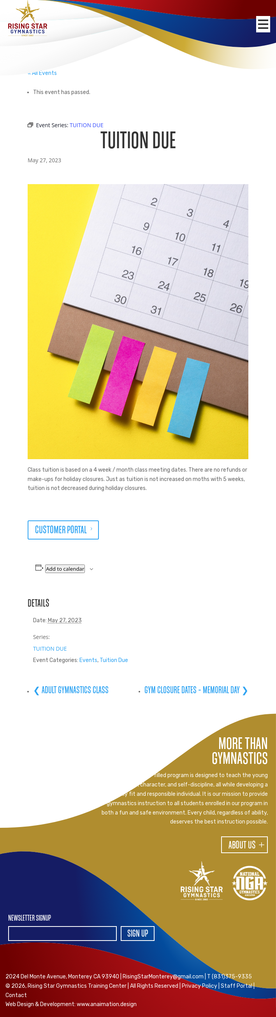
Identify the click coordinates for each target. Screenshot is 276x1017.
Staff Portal (236, 986)
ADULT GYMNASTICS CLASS (74, 690)
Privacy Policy (199, 986)
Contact (16, 995)
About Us (242, 845)
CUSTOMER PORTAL (61, 530)
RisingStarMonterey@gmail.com (163, 976)
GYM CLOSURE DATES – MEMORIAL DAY (192, 690)
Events (88, 660)
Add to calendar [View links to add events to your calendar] (65, 568)
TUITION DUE (50, 648)
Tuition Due (114, 660)
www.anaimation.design (107, 1004)
